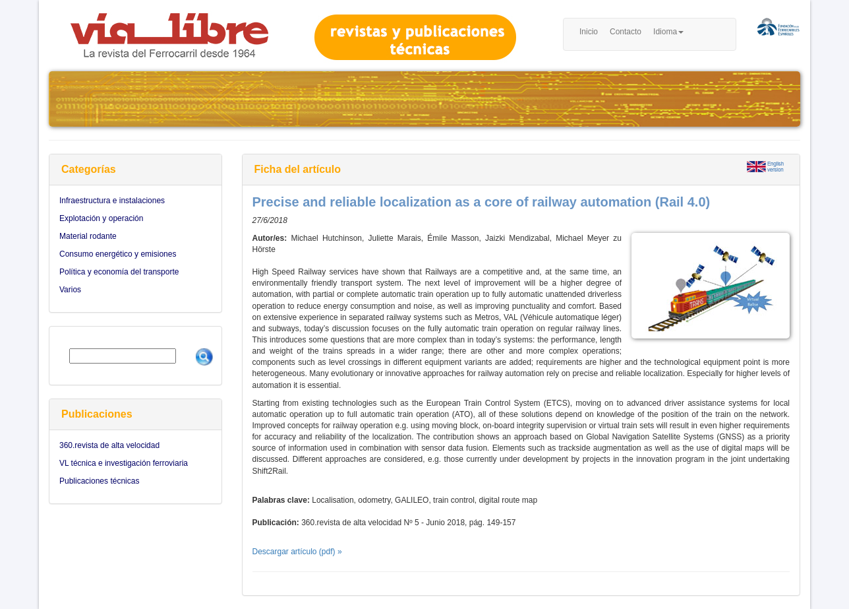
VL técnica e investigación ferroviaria (123, 463)
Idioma (668, 31)
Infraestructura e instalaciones (112, 200)
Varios (70, 289)
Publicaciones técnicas (99, 481)
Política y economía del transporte (119, 271)
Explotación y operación (101, 218)
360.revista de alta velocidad (109, 445)
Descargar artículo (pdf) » (297, 551)
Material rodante (88, 236)
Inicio (588, 31)
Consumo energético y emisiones (117, 254)
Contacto (625, 31)
